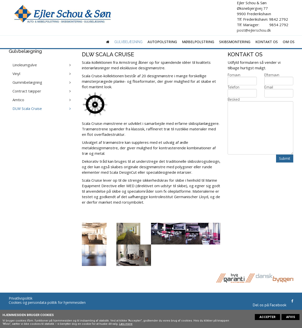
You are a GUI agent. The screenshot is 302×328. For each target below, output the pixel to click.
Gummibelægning (27, 82)
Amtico (18, 99)
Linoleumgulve (24, 64)
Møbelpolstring (198, 41)
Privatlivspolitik (20, 298)
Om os (289, 41)
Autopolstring (162, 41)
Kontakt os (266, 41)
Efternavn (271, 75)
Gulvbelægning (128, 41)
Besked (234, 99)
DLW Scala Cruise (27, 108)
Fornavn (234, 75)
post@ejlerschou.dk (254, 30)
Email (268, 87)
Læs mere (126, 324)
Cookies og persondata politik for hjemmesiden (47, 302)
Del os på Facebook (269, 305)
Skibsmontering (234, 41)
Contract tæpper (26, 90)
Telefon (233, 87)
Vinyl (16, 73)
